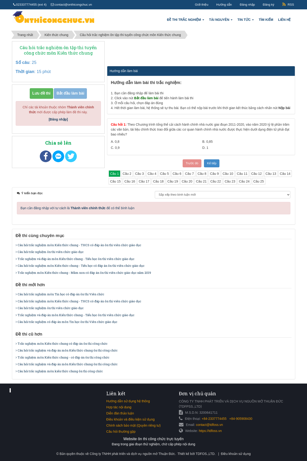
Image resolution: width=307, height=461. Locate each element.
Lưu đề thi (41, 93)
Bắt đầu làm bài (70, 93)
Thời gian (25, 71)
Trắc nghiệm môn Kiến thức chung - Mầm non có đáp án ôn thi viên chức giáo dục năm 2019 (83, 273)
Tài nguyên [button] (221, 21)
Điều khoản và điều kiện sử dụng (130, 419)
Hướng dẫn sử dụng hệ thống (128, 401)
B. (207, 141)
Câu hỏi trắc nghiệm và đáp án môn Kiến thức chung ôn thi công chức (67, 350)
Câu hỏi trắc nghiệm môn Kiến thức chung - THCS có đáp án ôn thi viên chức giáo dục (78, 245)
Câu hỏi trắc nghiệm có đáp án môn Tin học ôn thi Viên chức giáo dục (66, 322)
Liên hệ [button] (284, 20)
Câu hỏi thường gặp (121, 431)
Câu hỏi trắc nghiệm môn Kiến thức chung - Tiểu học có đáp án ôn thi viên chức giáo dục (80, 265)
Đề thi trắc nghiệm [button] (185, 21)
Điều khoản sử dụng (236, 454)
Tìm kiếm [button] (266, 20)
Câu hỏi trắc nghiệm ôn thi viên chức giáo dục (50, 252)
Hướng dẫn (224, 4)
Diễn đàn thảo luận (120, 413)
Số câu (23, 62)
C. (115, 148)
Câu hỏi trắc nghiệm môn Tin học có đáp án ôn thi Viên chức (60, 294)
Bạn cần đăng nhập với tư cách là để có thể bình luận (78, 208)
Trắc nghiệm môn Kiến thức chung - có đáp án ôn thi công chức (62, 357)
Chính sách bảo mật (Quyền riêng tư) (133, 425)
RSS (291, 4)
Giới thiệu (201, 4)
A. (115, 141)
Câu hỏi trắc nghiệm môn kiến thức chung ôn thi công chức (59, 371)
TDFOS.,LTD (205, 454)
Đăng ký (268, 4)
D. (205, 148)
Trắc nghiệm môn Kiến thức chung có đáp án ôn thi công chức (61, 343)
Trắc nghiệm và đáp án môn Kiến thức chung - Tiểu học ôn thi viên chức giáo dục (75, 259)
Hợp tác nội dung (118, 407)
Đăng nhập (247, 4)
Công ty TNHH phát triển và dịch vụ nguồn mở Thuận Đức (132, 454)
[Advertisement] (200, 53)
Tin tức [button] (245, 21)
